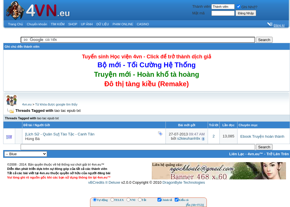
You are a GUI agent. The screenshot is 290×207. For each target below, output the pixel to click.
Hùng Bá (32, 139)
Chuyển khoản (37, 24)
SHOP (72, 24)
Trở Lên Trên (277, 154)
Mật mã (198, 13)
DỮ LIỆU (102, 24)
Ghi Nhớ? (247, 7)
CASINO (143, 24)
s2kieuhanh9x (188, 138)
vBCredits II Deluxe (104, 182)
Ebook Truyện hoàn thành (262, 136)
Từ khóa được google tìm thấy (56, 104)
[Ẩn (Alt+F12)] (195, 204)
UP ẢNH (87, 24)
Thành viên (201, 6)
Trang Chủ (15, 24)
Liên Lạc (236, 154)
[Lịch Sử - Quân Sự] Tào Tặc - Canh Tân (59, 134)
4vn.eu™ (255, 154)
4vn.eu (27, 104)
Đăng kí (279, 25)
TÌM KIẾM (58, 24)
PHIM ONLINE (122, 24)
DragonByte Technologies (183, 182)
